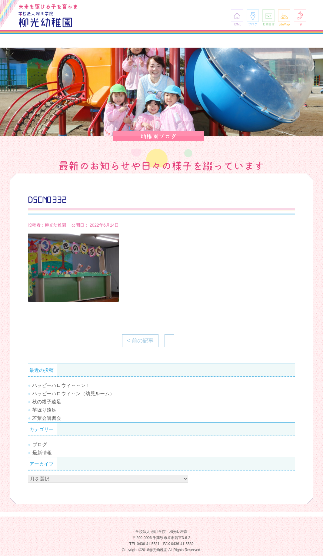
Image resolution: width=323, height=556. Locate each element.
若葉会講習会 (46, 418)
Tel (300, 17)
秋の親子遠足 (46, 401)
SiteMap (284, 17)
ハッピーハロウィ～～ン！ (61, 385)
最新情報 (42, 452)
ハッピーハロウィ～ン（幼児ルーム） (73, 393)
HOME (237, 17)
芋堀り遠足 (44, 410)
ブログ (253, 17)
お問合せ (268, 17)
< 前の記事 (140, 341)
